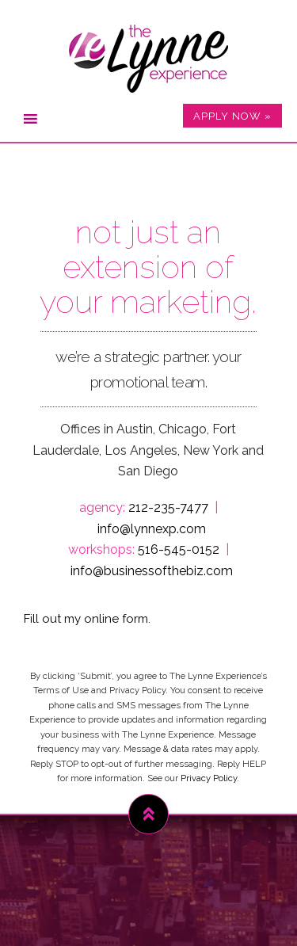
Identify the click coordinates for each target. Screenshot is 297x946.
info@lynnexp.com (151, 528)
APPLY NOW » (232, 116)
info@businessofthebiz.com (151, 570)
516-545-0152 (178, 549)
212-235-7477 (168, 507)
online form (116, 619)
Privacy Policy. (210, 778)
